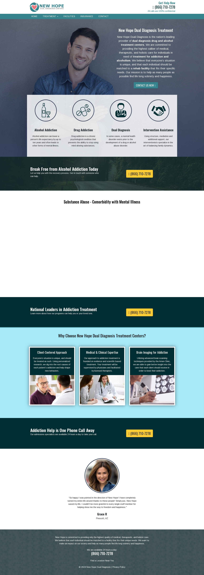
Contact (103, 16)
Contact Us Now (146, 85)
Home (34, 16)
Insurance (86, 16)
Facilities (69, 16)
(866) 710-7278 (164, 7)
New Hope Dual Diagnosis (98, 567)
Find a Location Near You (102, 561)
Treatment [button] (50, 16)
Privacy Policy (118, 567)
